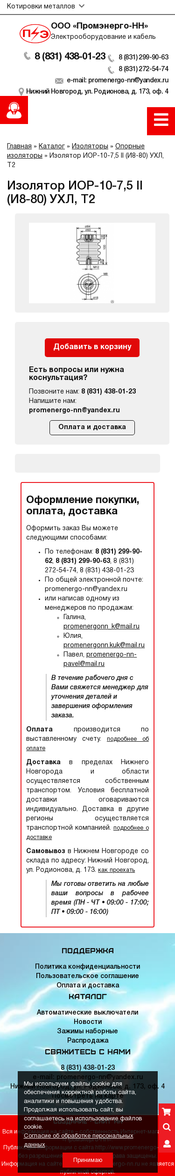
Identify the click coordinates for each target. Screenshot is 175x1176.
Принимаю (87, 1160)
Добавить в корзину (92, 347)
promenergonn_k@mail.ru (101, 627)
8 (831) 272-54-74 (143, 69)
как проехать (116, 870)
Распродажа (87, 1041)
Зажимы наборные (87, 1032)
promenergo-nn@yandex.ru (74, 411)
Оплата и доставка (92, 427)
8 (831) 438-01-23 (70, 57)
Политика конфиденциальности (87, 967)
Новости (88, 1022)
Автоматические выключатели (87, 1013)
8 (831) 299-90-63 (143, 58)
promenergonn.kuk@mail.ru (104, 646)
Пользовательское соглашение (87, 976)
